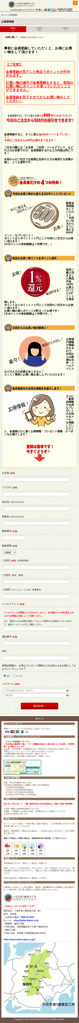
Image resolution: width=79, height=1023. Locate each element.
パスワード (8, 684)
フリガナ (7, 487)
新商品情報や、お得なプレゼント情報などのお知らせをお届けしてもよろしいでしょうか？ (39, 667)
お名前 (5, 473)
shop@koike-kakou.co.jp (26, 920)
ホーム (40, 719)
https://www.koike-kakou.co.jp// (19, 939)
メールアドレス (10, 604)
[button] (75, 3)
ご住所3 (6, 589)
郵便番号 (7, 531)
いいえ (19, 676)
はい (9, 676)
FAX (4, 651)
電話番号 (7, 636)
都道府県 (7, 545)
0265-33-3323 (27, 917)
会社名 (5, 502)
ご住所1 (6, 560)
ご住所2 (6, 575)
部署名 (5, 516)
